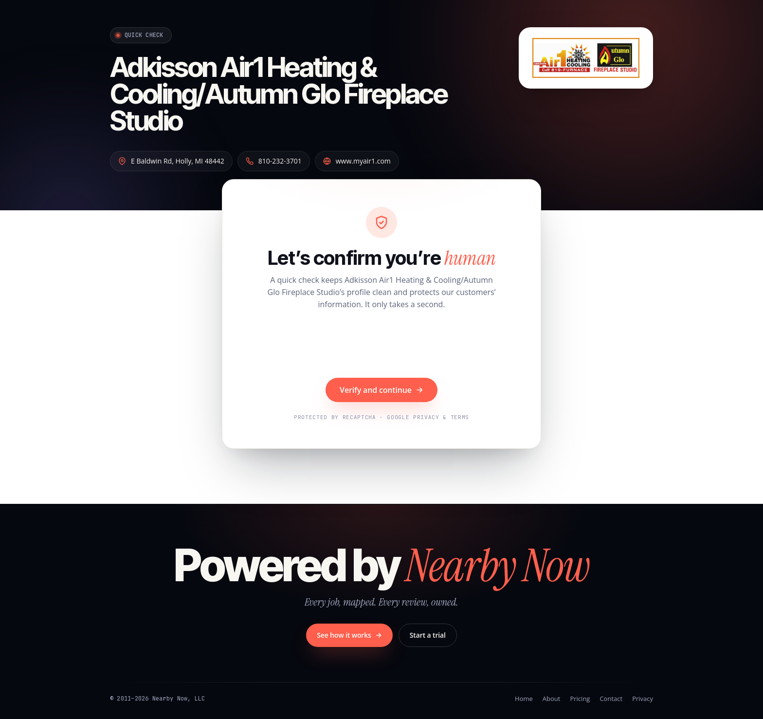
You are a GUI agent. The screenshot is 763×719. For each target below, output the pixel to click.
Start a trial (428, 635)
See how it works (349, 635)
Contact (611, 698)
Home (524, 698)
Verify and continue (381, 390)
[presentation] (381, 345)
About (552, 698)
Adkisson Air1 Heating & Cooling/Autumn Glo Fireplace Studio (278, 94)
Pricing (580, 698)
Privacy (642, 698)
